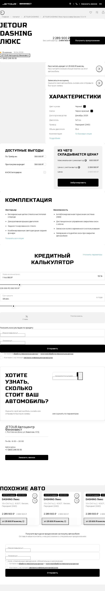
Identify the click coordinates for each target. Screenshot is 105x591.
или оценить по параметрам (65, 413)
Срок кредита (8, 296)
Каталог (16, 16)
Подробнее (54, 138)
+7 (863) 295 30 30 (8, 58)
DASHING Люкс (11, 499)
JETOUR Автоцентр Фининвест (15, 55)
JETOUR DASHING (31, 16)
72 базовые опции (83, 133)
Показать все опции (14, 238)
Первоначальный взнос (11, 274)
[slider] (19, 284)
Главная (5, 16)
